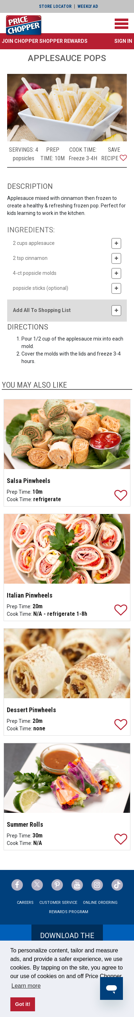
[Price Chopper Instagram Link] (97, 885)
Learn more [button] (26, 986)
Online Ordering (100, 902)
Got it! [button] (22, 1004)
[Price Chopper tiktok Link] (117, 885)
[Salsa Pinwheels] (67, 434)
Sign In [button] (123, 41)
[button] (45, 41)
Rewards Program (68, 912)
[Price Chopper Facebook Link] (17, 885)
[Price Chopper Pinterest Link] (57, 885)
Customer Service (58, 902)
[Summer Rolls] (67, 778)
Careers (25, 902)
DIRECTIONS (27, 327)
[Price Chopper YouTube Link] (77, 885)
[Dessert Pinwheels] (67, 663)
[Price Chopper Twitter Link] (37, 885)
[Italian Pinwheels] (67, 549)
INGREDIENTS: (31, 230)
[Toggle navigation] (121, 23)
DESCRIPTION (30, 186)
